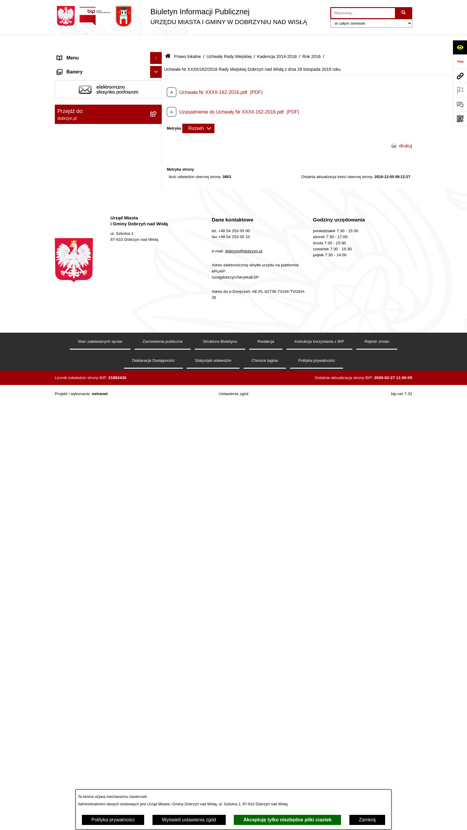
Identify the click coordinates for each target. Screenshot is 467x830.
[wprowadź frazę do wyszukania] (363, 13)
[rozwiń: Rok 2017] (157, 263)
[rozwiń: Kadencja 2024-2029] (157, 200)
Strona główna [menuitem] (72, 54)
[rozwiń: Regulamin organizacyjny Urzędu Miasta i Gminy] (157, 146)
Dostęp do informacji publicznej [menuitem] (90, 78)
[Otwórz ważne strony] (460, 90)
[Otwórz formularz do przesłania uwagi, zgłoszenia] (460, 104)
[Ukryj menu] (156, 43)
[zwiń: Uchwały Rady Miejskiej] (157, 184)
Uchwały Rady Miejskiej (228, 41)
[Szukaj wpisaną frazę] (404, 13)
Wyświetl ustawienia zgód (189, 819)
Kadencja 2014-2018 (277, 41)
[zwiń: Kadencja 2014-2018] (157, 231)
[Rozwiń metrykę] (198, 113)
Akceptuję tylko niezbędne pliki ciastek (287, 819)
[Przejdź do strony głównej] (181, 16)
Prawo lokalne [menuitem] (72, 114)
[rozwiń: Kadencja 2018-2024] (157, 216)
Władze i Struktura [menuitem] (76, 90)
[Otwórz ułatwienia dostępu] (460, 47)
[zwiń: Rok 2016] (157, 279)
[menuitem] (108, 130)
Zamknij (367, 819)
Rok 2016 (311, 41)
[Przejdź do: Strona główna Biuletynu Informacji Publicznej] (168, 41)
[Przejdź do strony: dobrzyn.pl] (460, 76)
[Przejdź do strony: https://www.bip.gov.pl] (460, 61)
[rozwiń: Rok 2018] (157, 247)
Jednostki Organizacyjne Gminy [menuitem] (90, 102)
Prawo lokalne (187, 41)
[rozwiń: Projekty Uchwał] (157, 168)
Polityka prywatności (113, 819)
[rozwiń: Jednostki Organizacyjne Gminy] (157, 102)
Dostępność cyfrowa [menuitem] (78, 66)
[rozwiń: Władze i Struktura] (157, 91)
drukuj (405, 130)
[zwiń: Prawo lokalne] (157, 114)
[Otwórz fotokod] (460, 118)
